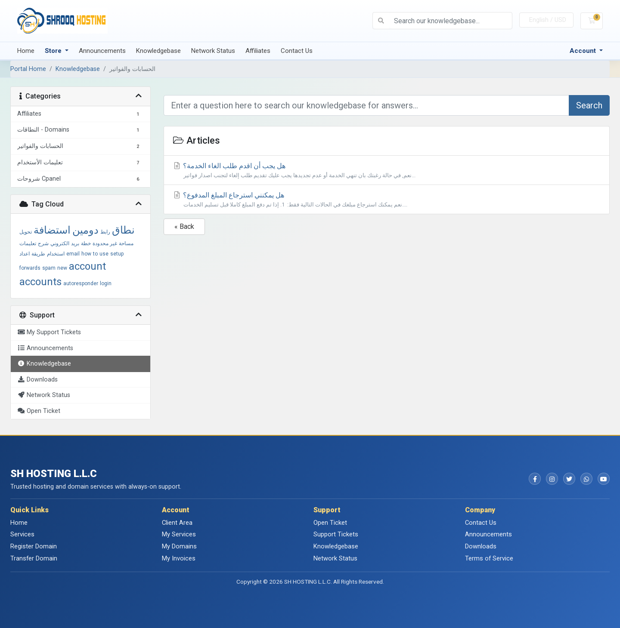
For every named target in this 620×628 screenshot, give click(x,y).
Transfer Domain (33, 558)
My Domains (179, 546)
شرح (43, 243)
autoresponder (80, 283)
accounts (40, 282)
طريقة (38, 254)
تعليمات (27, 243)
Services (22, 534)
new (62, 268)
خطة (86, 243)
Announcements (102, 51)
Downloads (480, 546)
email (73, 254)
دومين (85, 230)
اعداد (24, 254)
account (87, 266)
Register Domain (33, 546)
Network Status (213, 51)
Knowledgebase (158, 51)
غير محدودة (105, 243)
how (86, 254)
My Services (179, 534)
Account (584, 51)
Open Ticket (330, 522)
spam (49, 268)
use (103, 254)
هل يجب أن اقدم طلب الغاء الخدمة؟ (387, 170)
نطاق (123, 230)
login (106, 283)
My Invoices (178, 558)
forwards (29, 268)
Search (589, 105)
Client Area (177, 522)
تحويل (25, 232)
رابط (105, 232)
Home (25, 51)
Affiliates (257, 51)
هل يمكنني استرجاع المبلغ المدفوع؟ (387, 200)
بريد (75, 243)
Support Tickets (335, 534)
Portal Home (28, 69)
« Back (184, 226)
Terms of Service (489, 558)
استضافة (52, 230)
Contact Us (297, 51)
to (95, 254)
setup (117, 254)
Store (54, 51)
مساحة (126, 243)
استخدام (56, 254)
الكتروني (59, 243)
